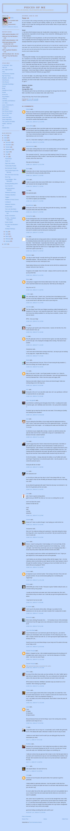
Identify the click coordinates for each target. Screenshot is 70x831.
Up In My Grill (8, 186)
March (7, 236)
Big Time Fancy (6, 75)
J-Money (4, 98)
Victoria (28, 109)
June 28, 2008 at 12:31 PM (35, 164)
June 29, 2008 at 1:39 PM (34, 467)
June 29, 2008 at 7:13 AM (34, 345)
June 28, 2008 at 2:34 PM (34, 232)
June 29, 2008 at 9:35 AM (34, 396)
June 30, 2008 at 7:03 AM (34, 613)
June (7, 156)
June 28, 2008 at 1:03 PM (34, 175)
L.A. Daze (4, 103)
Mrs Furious (5, 109)
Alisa (27, 441)
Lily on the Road (30, 630)
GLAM (4, 92)
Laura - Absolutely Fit (7, 105)
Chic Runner (5, 82)
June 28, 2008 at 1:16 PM (34, 186)
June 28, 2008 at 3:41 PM (34, 275)
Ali (26, 727)
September (9, 149)
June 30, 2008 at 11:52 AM (35, 702)
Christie (28, 519)
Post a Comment (26, 816)
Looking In (8, 202)
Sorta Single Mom (7, 119)
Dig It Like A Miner (10, 163)
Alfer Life (4, 67)
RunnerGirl (29, 617)
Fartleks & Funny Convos (12, 199)
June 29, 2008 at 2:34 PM (34, 489)
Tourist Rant (8, 158)
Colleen (28, 690)
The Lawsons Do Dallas (8, 121)
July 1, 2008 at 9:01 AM (34, 739)
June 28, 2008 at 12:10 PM (35, 121)
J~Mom (28, 294)
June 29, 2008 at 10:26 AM (35, 415)
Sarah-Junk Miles (6, 117)
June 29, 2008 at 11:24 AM (35, 437)
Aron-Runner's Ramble (8, 73)
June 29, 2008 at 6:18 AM (34, 332)
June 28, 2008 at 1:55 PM (34, 212)
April (7, 234)
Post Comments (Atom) (35, 822)
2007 (5, 244)
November (8, 144)
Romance (28, 255)
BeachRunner (29, 205)
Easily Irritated (9, 222)
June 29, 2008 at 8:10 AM (34, 367)
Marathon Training (32, 100)
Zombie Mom (5, 127)
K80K (27, 179)
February (8, 238)
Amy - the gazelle (30, 400)
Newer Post (25, 819)
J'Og (27, 775)
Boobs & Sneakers (10, 215)
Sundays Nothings (10, 228)
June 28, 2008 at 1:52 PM (34, 201)
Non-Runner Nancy (7, 111)
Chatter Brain (8, 206)
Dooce (4, 86)
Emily (3, 88)
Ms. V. (27, 766)
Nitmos (28, 671)
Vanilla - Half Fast (7, 123)
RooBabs (28, 744)
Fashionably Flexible (10, 165)
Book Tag (7, 177)
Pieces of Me (35, 7)
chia (27, 236)
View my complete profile (10, 26)
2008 (5, 140)
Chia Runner (5, 80)
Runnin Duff (5, 115)
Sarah (27, 360)
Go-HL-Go (5, 94)
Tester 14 (7, 161)
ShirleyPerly (29, 216)
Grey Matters (5, 96)
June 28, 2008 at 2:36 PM (34, 251)
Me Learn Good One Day (11, 174)
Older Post (65, 819)
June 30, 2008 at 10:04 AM (35, 646)
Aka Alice (28, 307)
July (7, 154)
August (8, 151)
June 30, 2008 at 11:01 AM (35, 659)
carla (27, 493)
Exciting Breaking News (11, 183)
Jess (27, 371)
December (8, 142)
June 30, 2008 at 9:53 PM (34, 723)
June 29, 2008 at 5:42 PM (34, 524)
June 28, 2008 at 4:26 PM (34, 290)
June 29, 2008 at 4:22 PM (34, 515)
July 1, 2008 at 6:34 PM (34, 771)
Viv (27, 336)
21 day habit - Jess (7, 65)
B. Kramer (29, 606)
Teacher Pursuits (30, 650)
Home (45, 819)
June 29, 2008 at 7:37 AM (34, 356)
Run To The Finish (7, 113)
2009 (5, 137)
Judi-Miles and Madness (8, 100)
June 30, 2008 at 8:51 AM (34, 626)
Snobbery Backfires (10, 195)
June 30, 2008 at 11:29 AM (35, 686)
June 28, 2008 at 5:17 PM (34, 302)
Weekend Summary (10, 192)
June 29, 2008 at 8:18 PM (34, 567)
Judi (27, 190)
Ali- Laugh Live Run (7, 69)
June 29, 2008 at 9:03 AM (34, 385)
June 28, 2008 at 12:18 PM (35, 142)
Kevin (27, 168)
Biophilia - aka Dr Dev (8, 78)
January (8, 241)
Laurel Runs (5, 107)
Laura (27, 707)
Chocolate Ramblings (8, 84)
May (7, 231)
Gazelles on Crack (7, 90)
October (8, 147)
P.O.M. (12, 17)
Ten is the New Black (10, 209)
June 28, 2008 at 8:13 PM (34, 321)
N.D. (27, 389)
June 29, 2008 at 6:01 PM (34, 537)
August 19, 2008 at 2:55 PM (35, 812)
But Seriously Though (10, 168)
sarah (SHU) (29, 126)
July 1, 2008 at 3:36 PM (34, 762)
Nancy (28, 541)
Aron (27, 471)
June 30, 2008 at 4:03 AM (34, 602)
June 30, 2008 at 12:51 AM (35, 580)
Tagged (7, 197)
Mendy (28, 584)
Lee (27, 325)
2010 (5, 135)
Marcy (27, 279)
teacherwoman (30, 146)
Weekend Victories (10, 204)
